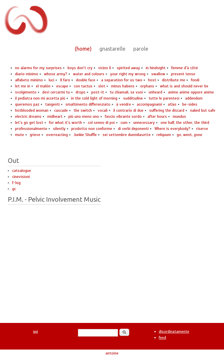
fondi (195, 80)
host (152, 80)
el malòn (43, 86)
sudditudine (133, 98)
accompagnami (149, 104)
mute (19, 134)
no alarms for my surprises (38, 67)
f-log (16, 182)
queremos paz (27, 104)
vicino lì (104, 67)
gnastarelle (112, 49)
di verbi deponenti (133, 128)
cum (124, 122)
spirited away (128, 67)
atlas (172, 104)
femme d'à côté (184, 67)
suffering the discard (166, 110)
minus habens (122, 86)
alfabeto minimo (29, 80)
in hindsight (155, 67)
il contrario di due (128, 110)
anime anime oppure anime (191, 92)
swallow (158, 73)
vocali (103, 110)
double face (85, 80)
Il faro (65, 80)
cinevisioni (21, 176)
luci (51, 80)
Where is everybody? (172, 128)
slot (101, 86)
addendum (194, 98)
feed (162, 337)
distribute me (173, 80)
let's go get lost (29, 122)
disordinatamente (174, 331)
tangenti (52, 104)
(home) (83, 49)
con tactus (83, 86)
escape (62, 86)
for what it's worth (65, 122)
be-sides (189, 104)
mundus (179, 116)
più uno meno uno (83, 116)
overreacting (57, 134)
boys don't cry (80, 67)
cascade (61, 110)
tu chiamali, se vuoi (126, 92)
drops (80, 92)
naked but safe (202, 110)
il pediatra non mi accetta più (40, 98)
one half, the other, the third (185, 122)
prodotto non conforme (91, 128)
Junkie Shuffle (85, 134)
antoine (112, 353)
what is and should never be (184, 86)
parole (140, 49)
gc (14, 188)
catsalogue (21, 170)
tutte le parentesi (164, 98)
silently (59, 128)
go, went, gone (189, 134)
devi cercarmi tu (56, 92)
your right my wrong (127, 73)
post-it (97, 92)
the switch (83, 110)
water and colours (88, 73)
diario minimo (26, 73)
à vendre (123, 104)
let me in (22, 86)
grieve (35, 134)
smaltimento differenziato (87, 104)
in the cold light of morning (94, 98)
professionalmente (31, 128)
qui (35, 331)
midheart (55, 116)
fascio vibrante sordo (123, 116)
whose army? (55, 73)
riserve (202, 128)
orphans (147, 86)
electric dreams (28, 116)
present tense (183, 73)
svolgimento (26, 92)
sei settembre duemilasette (127, 134)
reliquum (163, 134)
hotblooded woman (31, 110)
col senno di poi (101, 122)
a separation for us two (121, 80)
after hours (157, 116)
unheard (155, 92)
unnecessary (144, 122)
